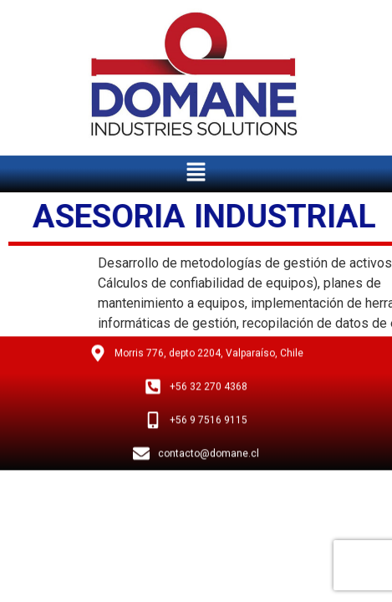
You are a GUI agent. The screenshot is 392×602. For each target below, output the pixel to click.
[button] (195, 169)
